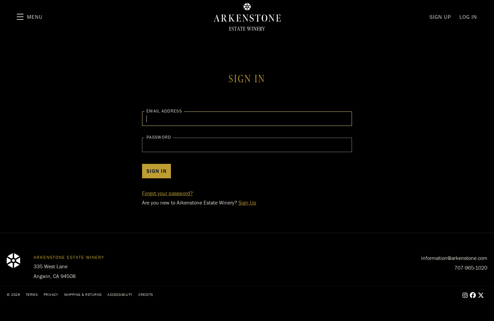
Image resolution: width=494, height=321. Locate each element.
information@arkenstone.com (454, 258)
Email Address (164, 111)
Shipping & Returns (83, 294)
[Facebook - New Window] (473, 295)
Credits (145, 294)
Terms (32, 294)
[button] (30, 17)
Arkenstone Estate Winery (247, 17)
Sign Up (247, 202)
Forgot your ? (167, 193)
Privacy (51, 294)
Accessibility (120, 294)
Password (158, 137)
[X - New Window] (481, 295)
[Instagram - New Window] (465, 295)
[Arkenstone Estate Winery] (13, 260)
